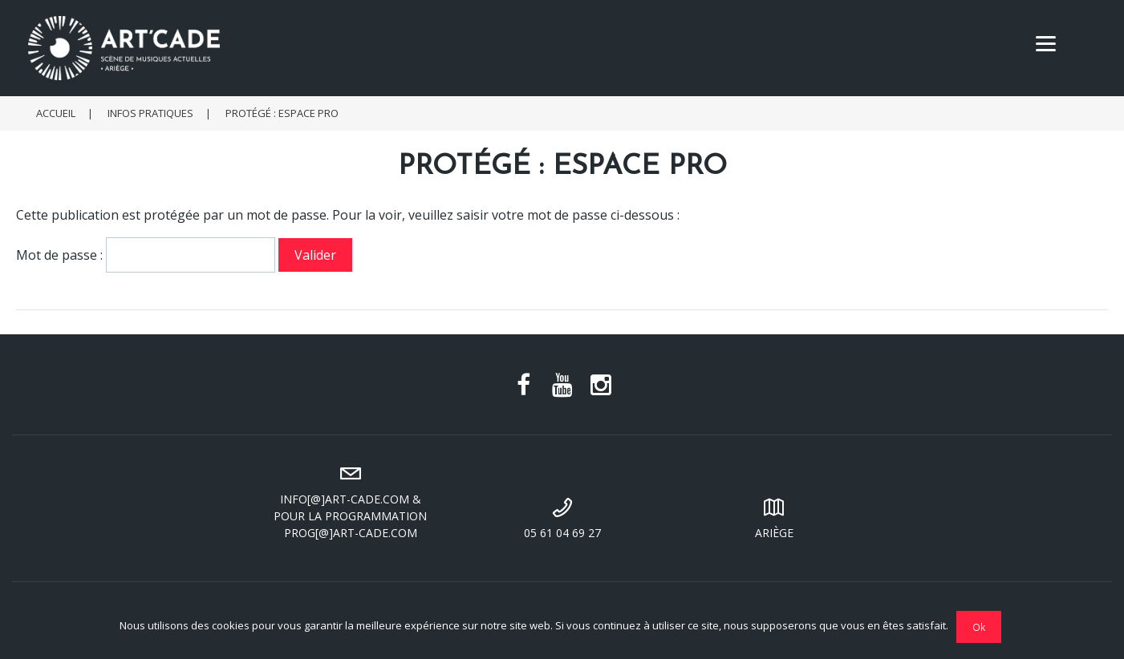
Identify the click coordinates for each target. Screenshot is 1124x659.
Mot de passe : (145, 255)
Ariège (774, 516)
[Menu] (1046, 42)
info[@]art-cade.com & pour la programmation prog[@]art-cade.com (350, 499)
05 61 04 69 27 (562, 516)
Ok (978, 627)
